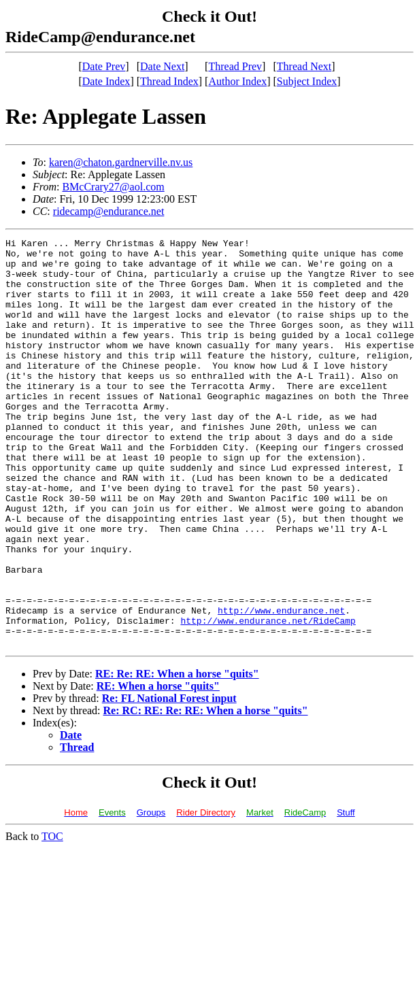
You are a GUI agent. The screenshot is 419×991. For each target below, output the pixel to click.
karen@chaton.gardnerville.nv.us (120, 162)
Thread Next (304, 66)
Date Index (106, 81)
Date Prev (104, 66)
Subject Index (307, 81)
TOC (52, 918)
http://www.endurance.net (281, 685)
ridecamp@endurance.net (109, 211)
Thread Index (169, 81)
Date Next (162, 66)
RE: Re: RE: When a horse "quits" (177, 755)
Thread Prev (235, 66)
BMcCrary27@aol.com (113, 186)
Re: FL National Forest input (169, 780)
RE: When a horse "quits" (158, 767)
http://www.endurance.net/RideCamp (267, 698)
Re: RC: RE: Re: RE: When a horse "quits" (205, 792)
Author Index (237, 81)
